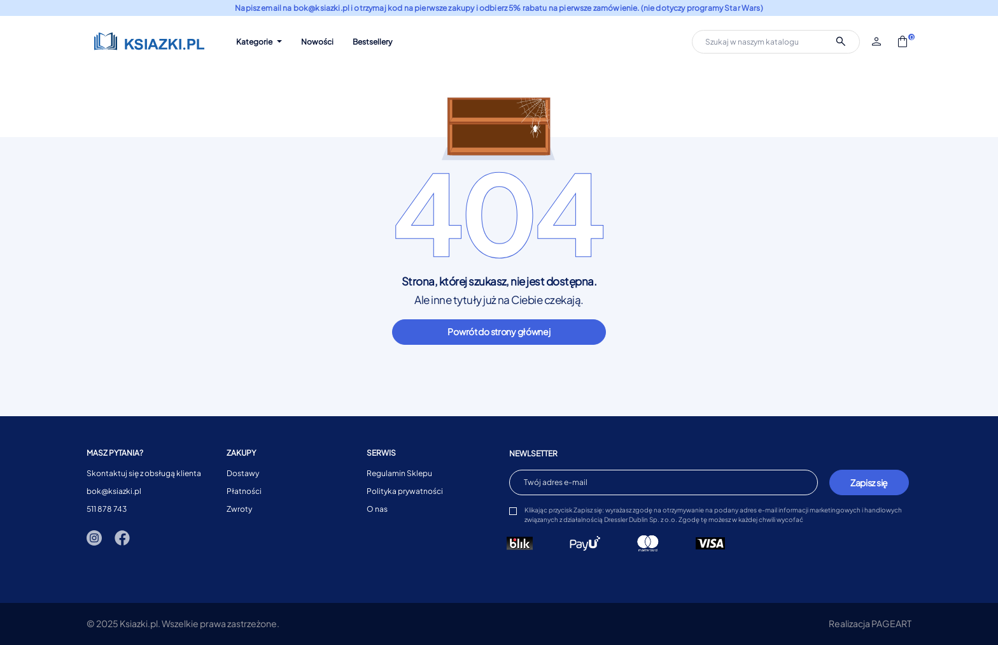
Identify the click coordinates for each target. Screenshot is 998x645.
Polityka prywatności (405, 491)
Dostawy (243, 473)
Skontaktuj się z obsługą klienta (144, 473)
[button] (877, 41)
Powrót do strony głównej (498, 331)
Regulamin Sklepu (399, 473)
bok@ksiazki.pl (114, 491)
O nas (377, 509)
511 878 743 (107, 509)
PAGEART (891, 623)
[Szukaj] (776, 42)
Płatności (244, 491)
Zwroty (239, 509)
